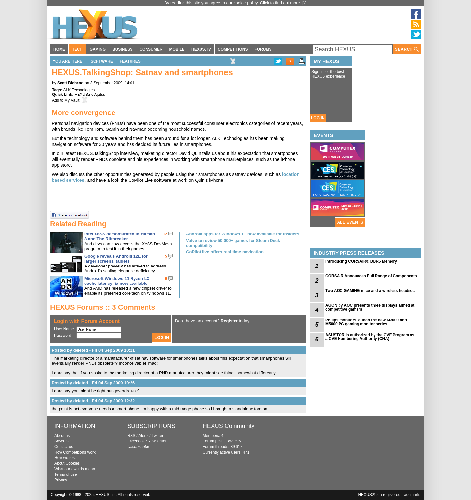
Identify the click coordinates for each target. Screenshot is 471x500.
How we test (65, 458)
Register (229, 321)
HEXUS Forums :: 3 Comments (102, 307)
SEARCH (407, 49)
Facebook (136, 441)
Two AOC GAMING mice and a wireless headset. (370, 291)
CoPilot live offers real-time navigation (225, 252)
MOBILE (176, 49)
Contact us (63, 446)
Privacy (60, 480)
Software (102, 61)
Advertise (62, 441)
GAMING (98, 49)
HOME (59, 49)
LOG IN (317, 118)
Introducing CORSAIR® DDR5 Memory (361, 261)
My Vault (71, 100)
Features (130, 61)
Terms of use (65, 474)
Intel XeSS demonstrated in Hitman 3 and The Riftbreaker (119, 236)
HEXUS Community (228, 426)
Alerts (143, 435)
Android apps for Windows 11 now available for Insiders (242, 234)
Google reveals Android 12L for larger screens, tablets (116, 259)
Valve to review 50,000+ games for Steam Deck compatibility (233, 243)
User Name (64, 329)
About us (62, 435)
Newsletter (157, 441)
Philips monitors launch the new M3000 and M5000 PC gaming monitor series (366, 322)
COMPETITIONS (233, 49)
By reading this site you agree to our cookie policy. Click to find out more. (233, 2)
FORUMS (262, 49)
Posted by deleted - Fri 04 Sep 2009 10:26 (93, 382)
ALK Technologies (79, 90)
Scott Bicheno (70, 83)
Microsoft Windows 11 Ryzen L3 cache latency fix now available (116, 281)
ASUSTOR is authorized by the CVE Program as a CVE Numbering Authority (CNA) (369, 337)
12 (165, 234)
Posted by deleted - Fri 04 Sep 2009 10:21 (93, 350)
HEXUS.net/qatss (90, 94)
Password (62, 335)
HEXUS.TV (201, 49)
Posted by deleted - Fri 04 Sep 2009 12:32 (93, 400)
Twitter (157, 435)
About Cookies (67, 463)
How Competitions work (75, 452)
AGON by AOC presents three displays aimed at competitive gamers (369, 307)
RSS (131, 435)
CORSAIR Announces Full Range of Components (371, 276)
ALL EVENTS (350, 222)
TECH (77, 49)
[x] (304, 2)
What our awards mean (74, 469)
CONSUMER (150, 49)
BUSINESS (122, 49)
